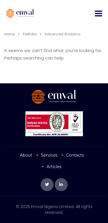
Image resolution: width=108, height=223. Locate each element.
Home (9, 34)
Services (49, 155)
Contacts (75, 155)
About (26, 155)
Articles (53, 166)
